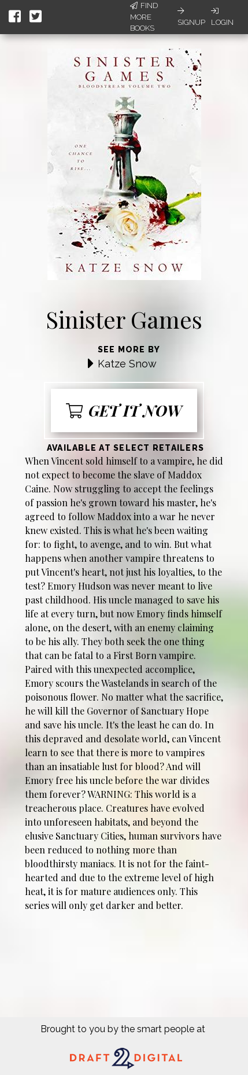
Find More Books (144, 16)
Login (222, 17)
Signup (191, 17)
